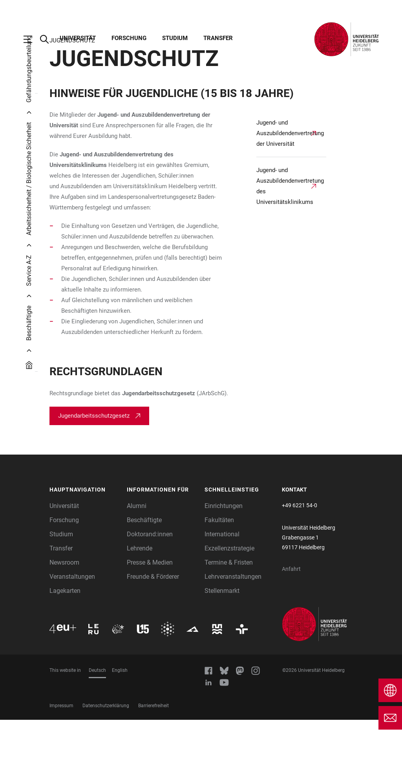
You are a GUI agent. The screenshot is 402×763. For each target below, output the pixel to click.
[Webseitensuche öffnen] (48, 39)
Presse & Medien (150, 605)
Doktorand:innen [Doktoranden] (150, 577)
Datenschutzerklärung (105, 749)
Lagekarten (64, 634)
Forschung (128, 38)
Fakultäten (219, 563)
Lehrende (139, 591)
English (120, 713)
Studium (175, 38)
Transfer (218, 38)
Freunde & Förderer (153, 620)
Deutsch (97, 713)
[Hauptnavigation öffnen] (32, 39)
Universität (78, 38)
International (222, 577)
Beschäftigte (144, 563)
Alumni (136, 549)
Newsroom (64, 605)
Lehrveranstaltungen (233, 620)
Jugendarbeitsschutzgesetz (94, 458)
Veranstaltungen (72, 620)
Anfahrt (291, 612)
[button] (84, 533)
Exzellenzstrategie (229, 591)
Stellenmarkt (222, 634)
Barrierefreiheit (153, 749)
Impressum (61, 749)
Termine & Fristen (229, 605)
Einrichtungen (224, 549)
